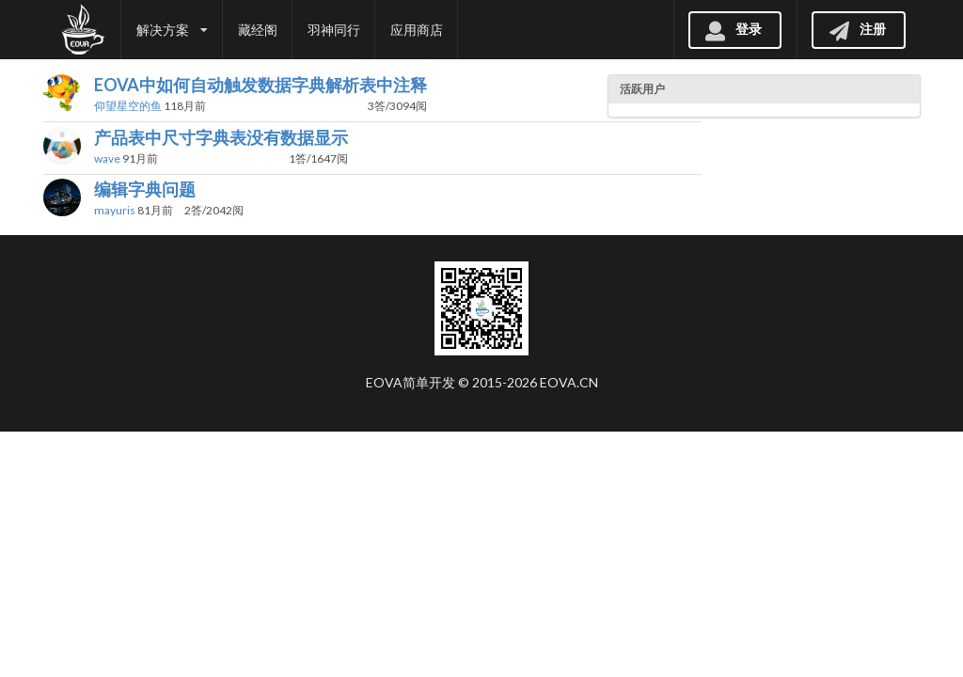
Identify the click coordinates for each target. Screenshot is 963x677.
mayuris (114, 210)
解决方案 (172, 30)
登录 (732, 29)
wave (107, 158)
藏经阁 (257, 30)
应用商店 (416, 30)
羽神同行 (334, 30)
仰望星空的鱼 (128, 106)
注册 (857, 29)
